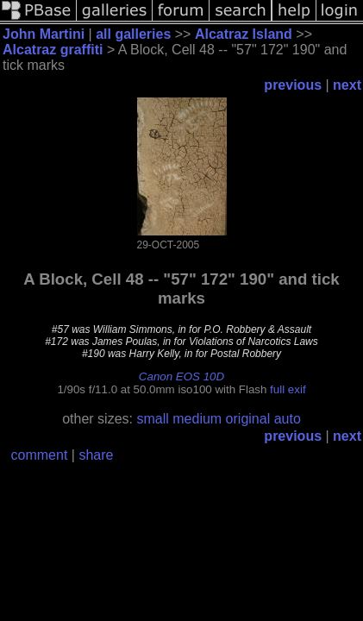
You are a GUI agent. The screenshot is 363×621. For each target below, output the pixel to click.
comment (39, 455)
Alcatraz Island (243, 34)
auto (287, 418)
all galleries (133, 34)
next (347, 85)
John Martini (43, 34)
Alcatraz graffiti (53, 49)
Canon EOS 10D (181, 376)
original (248, 418)
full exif (287, 389)
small (152, 418)
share (95, 455)
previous (293, 85)
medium (197, 418)
